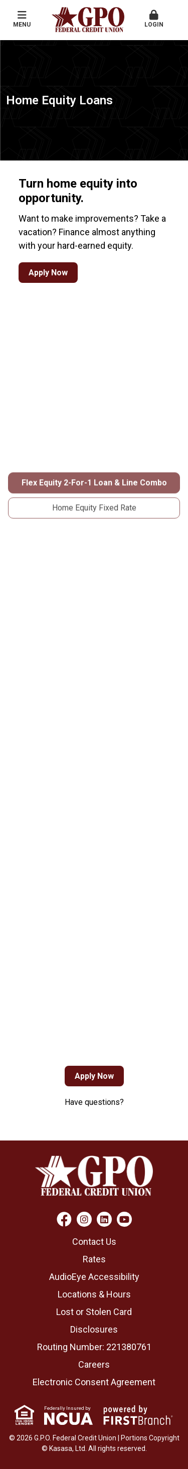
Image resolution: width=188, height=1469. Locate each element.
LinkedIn (104, 1219)
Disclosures (94, 1329)
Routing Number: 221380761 (94, 1347)
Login (154, 19)
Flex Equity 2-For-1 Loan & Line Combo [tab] (94, 512)
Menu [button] (22, 19)
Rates (94, 1259)
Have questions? (94, 1102)
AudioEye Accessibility (94, 1276)
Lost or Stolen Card (94, 1312)
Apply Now (48, 272)
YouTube (124, 1219)
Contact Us (94, 1241)
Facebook (64, 1219)
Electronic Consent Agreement (94, 1382)
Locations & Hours (94, 1294)
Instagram (84, 1219)
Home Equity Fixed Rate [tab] (94, 537)
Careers (94, 1364)
